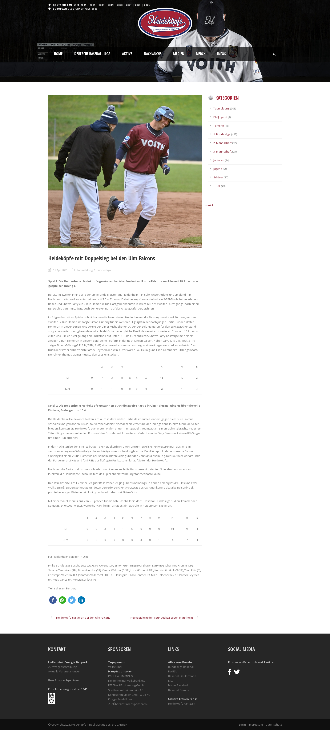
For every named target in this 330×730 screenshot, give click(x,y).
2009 (83, 5)
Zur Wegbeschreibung (62, 667)
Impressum (256, 724)
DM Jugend (220, 117)
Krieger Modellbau (120, 699)
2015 (93, 5)
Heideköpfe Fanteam (181, 703)
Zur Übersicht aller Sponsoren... (128, 704)
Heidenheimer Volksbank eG (126, 681)
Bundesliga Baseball (181, 667)
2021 (129, 5)
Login (242, 724)
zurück (209, 205)
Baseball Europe (178, 690)
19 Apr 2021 (60, 270)
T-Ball (216, 186)
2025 (147, 5)
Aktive (127, 53)
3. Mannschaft (222, 151)
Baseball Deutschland (182, 676)
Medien (178, 53)
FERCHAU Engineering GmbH (126, 685)
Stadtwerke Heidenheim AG (126, 690)
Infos (221, 53)
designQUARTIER (116, 724)
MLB (170, 681)
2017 (102, 5)
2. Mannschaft (222, 143)
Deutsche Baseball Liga (92, 53)
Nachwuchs (152, 53)
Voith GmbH (115, 667)
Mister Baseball (178, 685)
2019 (111, 5)
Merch (200, 53)
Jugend (217, 169)
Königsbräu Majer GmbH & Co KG (129, 695)
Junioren (218, 160)
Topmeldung (85, 270)
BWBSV (172, 671)
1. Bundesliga (102, 270)
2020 (120, 5)
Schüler (218, 177)
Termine (218, 126)
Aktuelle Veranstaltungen (64, 671)
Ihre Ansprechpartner (63, 680)
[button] (53, 600)
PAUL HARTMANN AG (121, 676)
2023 (138, 5)
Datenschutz (274, 724)
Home (58, 53)
